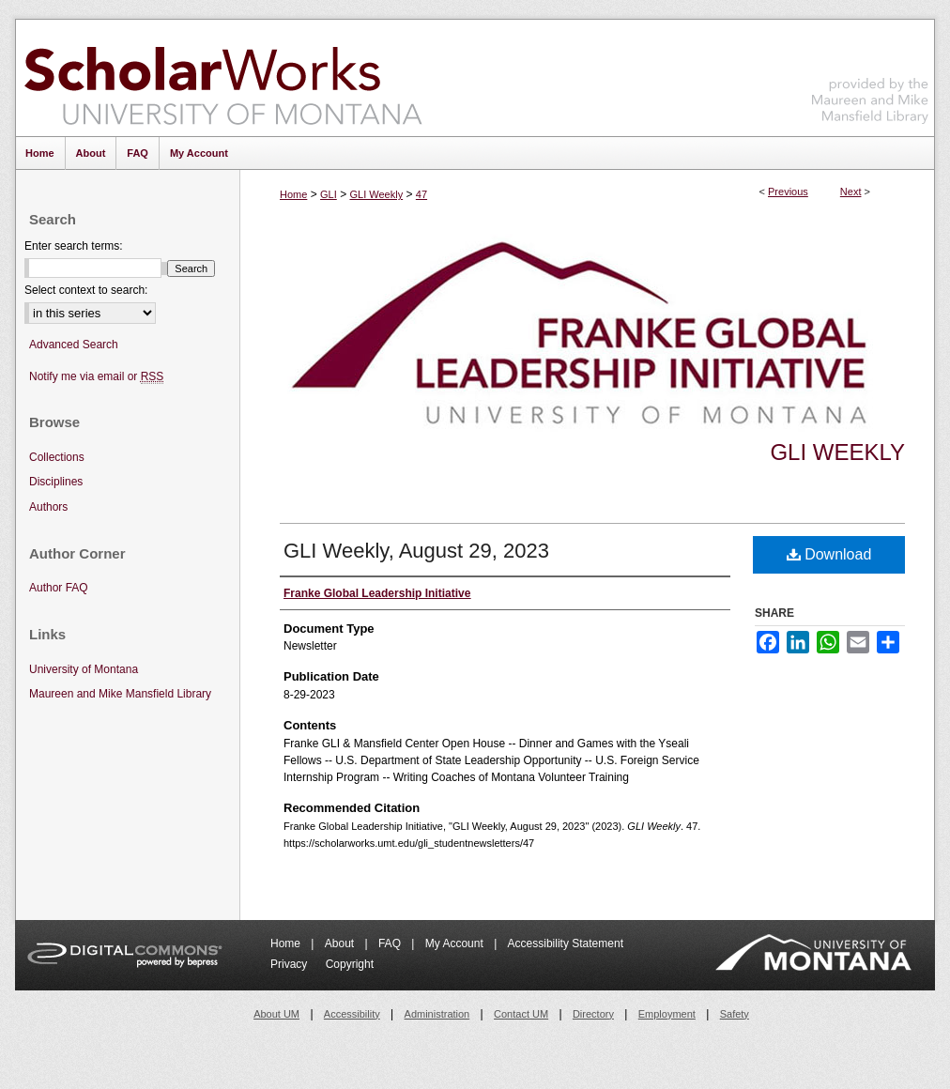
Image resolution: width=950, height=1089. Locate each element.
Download (829, 554)
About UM (276, 1014)
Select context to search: (85, 290)
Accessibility (352, 1014)
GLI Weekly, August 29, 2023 (416, 550)
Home (293, 194)
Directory (593, 1014)
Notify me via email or (96, 377)
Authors (48, 507)
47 (421, 194)
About (341, 943)
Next (851, 191)
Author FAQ (58, 587)
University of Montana (83, 669)
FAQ (391, 943)
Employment (667, 1014)
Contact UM (521, 1014)
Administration (437, 1014)
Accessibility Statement (565, 943)
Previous (788, 191)
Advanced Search (73, 344)
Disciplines (56, 481)
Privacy (290, 964)
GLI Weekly (376, 194)
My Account (455, 943)
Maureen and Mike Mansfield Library (870, 75)
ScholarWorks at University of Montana (223, 78)
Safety (734, 1014)
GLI (328, 194)
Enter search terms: (73, 246)
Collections (56, 457)
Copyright (350, 964)
